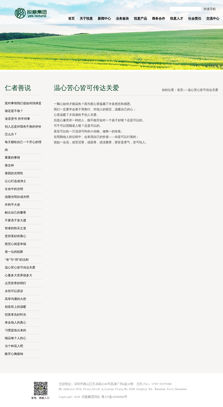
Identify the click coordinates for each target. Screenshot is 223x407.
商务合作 (158, 18)
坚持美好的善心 (15, 236)
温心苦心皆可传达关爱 (20, 267)
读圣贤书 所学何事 (17, 118)
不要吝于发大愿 (15, 220)
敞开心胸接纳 (14, 354)
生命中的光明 (14, 189)
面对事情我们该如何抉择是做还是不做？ (23, 107)
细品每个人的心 (15, 338)
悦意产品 (140, 18)
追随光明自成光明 (17, 196)
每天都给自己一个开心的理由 (23, 145)
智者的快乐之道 (15, 228)
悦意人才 (176, 18)
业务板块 (122, 18)
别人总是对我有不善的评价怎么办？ (23, 130)
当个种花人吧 (14, 346)
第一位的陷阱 (14, 251)
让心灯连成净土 (15, 181)
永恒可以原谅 (14, 291)
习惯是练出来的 (15, 330)
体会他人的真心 (15, 322)
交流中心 (212, 18)
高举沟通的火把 (15, 299)
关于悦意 (86, 18)
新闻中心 (104, 18)
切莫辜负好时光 (15, 314)
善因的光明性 (14, 173)
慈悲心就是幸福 (15, 244)
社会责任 (194, 18)
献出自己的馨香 (15, 212)
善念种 (9, 165)
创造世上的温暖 (15, 306)
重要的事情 (12, 157)
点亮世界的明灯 (15, 283)
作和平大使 (12, 204)
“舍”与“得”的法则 (17, 259)
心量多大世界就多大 (18, 275)
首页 (71, 18)
